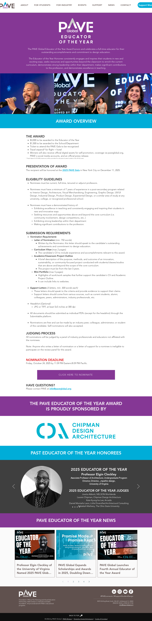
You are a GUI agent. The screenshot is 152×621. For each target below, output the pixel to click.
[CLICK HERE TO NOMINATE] (76, 375)
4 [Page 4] (83, 581)
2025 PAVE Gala (71, 170)
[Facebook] (131, 591)
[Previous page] (63, 581)
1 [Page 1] (68, 581)
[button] (24, 5)
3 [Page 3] (78, 581)
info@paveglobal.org (60, 388)
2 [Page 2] (73, 581)
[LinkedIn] (114, 591)
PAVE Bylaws (67, 619)
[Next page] (89, 581)
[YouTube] (125, 591)
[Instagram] (119, 591)
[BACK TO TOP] (76, 615)
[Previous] (14, 486)
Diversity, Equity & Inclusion (83, 619)
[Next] (138, 486)
